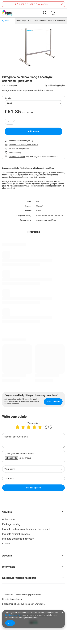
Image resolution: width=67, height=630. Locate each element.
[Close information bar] (61, 4)
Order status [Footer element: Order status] (8, 519)
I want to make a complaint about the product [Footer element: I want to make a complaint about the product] (26, 529)
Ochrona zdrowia (47, 21)
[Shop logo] (7, 13)
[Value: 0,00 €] (53, 13)
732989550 (7, 594)
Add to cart (33, 131)
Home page (21, 21)
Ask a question (53, 401)
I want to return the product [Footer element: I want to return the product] (16, 534)
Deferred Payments (17, 157)
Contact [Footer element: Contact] (6, 543)
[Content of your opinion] (33, 440)
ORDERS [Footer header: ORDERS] (7, 511)
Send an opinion (33, 488)
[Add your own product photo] (25, 458)
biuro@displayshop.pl (12, 599)
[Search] (45, 13)
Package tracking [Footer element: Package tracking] (11, 524)
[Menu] (62, 13)
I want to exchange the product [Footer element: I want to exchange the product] (18, 538)
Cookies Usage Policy (13, 615)
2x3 (37, 201)
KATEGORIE (33, 21)
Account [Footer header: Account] (7, 555)
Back (5, 21)
